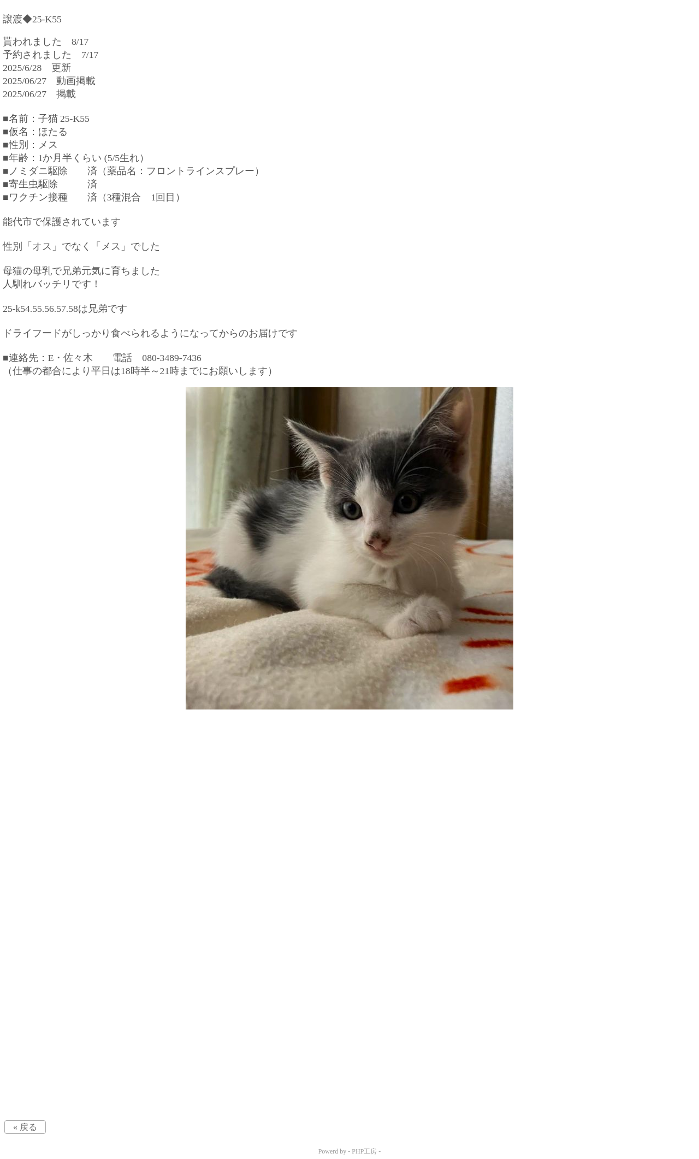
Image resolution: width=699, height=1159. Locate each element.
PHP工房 (364, 1151)
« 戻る (25, 1127)
